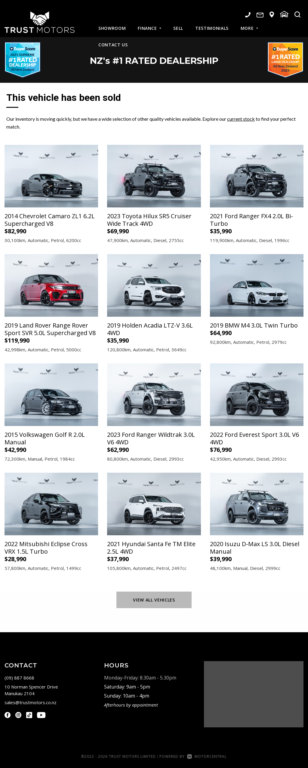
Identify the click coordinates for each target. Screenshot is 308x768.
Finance (149, 24)
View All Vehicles (154, 600)
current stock (241, 119)
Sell (178, 24)
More (249, 24)
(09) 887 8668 (19, 678)
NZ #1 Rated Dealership (154, 60)
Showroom (112, 24)
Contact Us (113, 40)
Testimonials (212, 24)
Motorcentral (207, 756)
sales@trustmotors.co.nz (31, 702)
